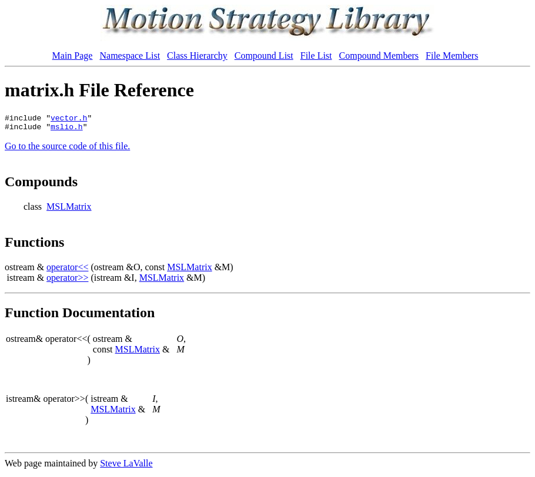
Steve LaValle (126, 467)
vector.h (69, 119)
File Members (452, 56)
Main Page (72, 56)
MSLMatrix (68, 210)
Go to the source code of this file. (67, 149)
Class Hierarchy (197, 56)
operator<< (67, 271)
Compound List (264, 56)
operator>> (67, 281)
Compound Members (379, 56)
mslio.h (67, 130)
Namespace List (129, 56)
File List (316, 56)
